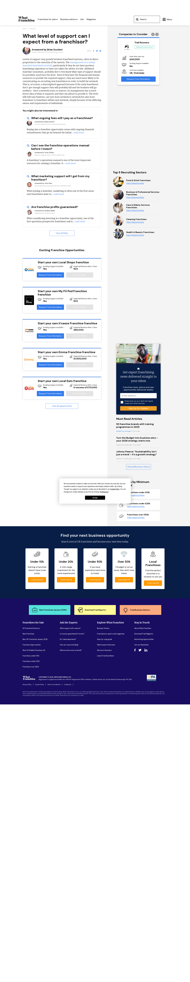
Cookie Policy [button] (114, 489)
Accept (95, 498)
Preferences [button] (104, 492)
